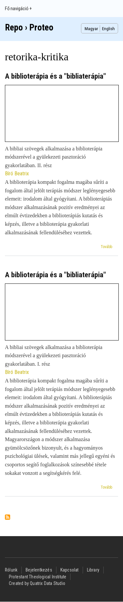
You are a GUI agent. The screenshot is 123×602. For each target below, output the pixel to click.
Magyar (91, 28)
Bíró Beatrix (17, 173)
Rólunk (11, 570)
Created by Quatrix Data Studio (37, 583)
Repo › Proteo (29, 27)
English (108, 28)
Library (93, 570)
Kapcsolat (69, 570)
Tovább (106, 246)
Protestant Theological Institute (37, 576)
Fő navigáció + (18, 8)
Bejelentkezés (39, 570)
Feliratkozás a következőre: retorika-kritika (7, 518)
